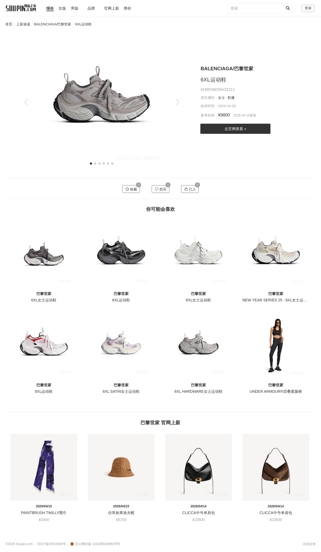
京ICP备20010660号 (51, 544)
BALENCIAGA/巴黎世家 (52, 24)
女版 (62, 8)
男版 (74, 8)
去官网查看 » (235, 129)
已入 (190, 189)
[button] (177, 102)
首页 (8, 24)
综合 (50, 8)
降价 (127, 8)
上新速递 (23, 24)
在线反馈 (309, 544)
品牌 (91, 8)
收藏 (131, 189)
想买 (161, 189)
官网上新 (111, 8)
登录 (308, 8)
